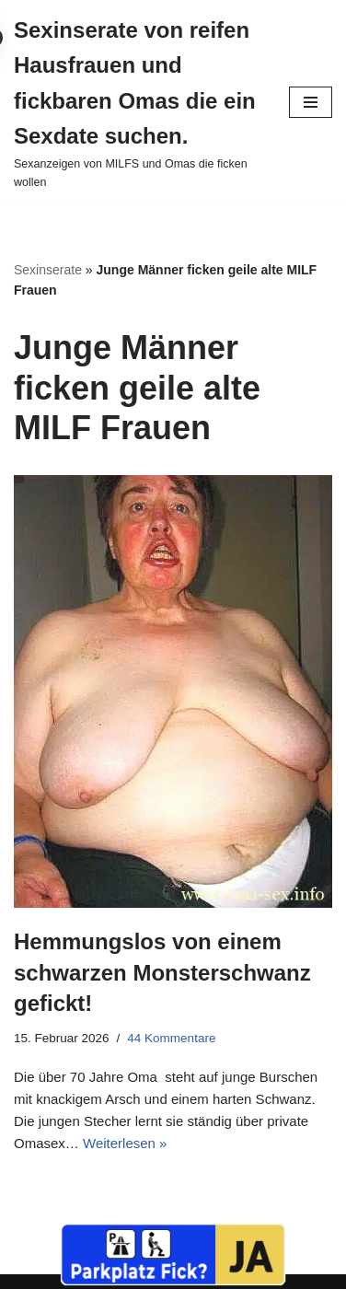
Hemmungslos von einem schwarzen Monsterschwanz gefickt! (162, 972)
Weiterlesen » (125, 1143)
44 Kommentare (171, 1038)
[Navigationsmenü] (310, 102)
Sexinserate (48, 269)
